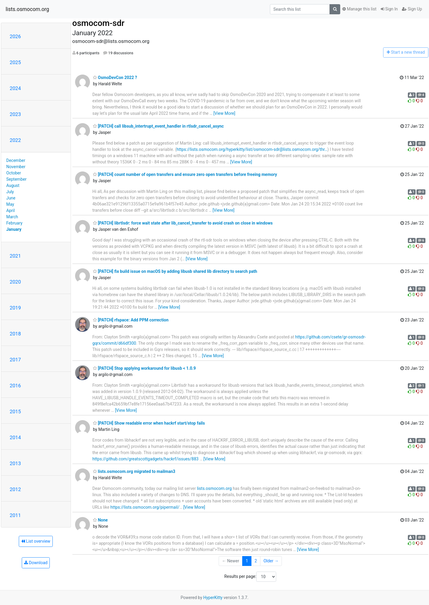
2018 (15, 334)
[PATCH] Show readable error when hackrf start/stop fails (149, 423)
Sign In (389, 9)
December (15, 160)
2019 (15, 308)
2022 (15, 140)
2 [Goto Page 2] (256, 560)
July (10, 191)
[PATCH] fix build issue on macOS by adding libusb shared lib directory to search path (175, 271)
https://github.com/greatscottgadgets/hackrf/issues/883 (145, 459)
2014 (15, 437)
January (13, 229)
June (10, 198)
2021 (15, 256)
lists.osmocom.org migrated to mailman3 (134, 471)
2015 (15, 411)
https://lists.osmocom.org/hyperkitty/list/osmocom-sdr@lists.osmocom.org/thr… (252, 149)
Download (36, 562)
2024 (15, 88)
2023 (15, 114)
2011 (15, 515)
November (15, 166)
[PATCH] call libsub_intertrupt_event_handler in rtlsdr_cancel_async (158, 126)
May (10, 204)
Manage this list (359, 9)
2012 (15, 489)
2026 (15, 36)
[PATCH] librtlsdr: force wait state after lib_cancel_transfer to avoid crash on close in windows (183, 223)
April (10, 210)
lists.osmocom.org (27, 9)
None (100, 520)
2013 (15, 463)
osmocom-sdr (98, 23)
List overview (35, 541)
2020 (15, 282)
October (13, 173)
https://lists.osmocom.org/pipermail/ (145, 507)
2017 (15, 360)
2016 (15, 386)
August (12, 185)
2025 (15, 62)
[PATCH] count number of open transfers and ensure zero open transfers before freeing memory (185, 174)
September (16, 179)
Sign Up (412, 9)
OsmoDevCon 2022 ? (115, 77)
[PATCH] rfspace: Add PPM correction (131, 320)
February (14, 223)
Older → (271, 560)
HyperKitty (213, 597)
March (12, 216)
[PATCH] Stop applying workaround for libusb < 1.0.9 (144, 368)
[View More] (224, 113)
